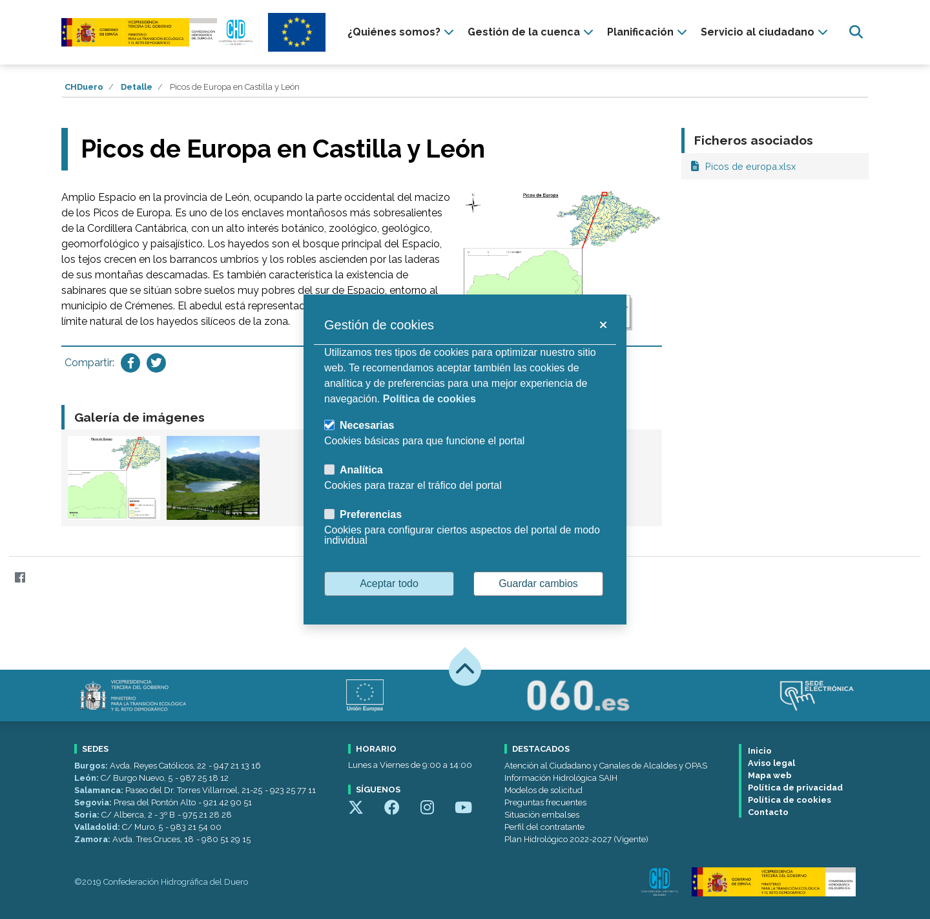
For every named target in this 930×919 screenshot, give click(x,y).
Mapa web (770, 775)
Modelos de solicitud (543, 790)
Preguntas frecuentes (545, 802)
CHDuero (84, 87)
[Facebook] (20, 577)
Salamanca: (99, 790)
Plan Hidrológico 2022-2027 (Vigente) (576, 839)
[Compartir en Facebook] (130, 363)
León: (87, 778)
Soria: (87, 815)
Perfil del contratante (544, 827)
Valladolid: (98, 827)
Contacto (768, 812)
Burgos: (92, 765)
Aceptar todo (389, 583)
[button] (602, 325)
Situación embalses (541, 815)
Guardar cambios (538, 583)
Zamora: (93, 839)
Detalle (136, 87)
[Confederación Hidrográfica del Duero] (158, 32)
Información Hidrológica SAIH (560, 778)
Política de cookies (789, 800)
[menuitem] (402, 32)
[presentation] (402, 32)
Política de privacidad (795, 787)
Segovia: (94, 802)
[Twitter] (45, 577)
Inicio (760, 751)
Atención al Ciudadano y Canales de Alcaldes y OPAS (605, 765)
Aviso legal (771, 763)
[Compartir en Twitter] (156, 363)
